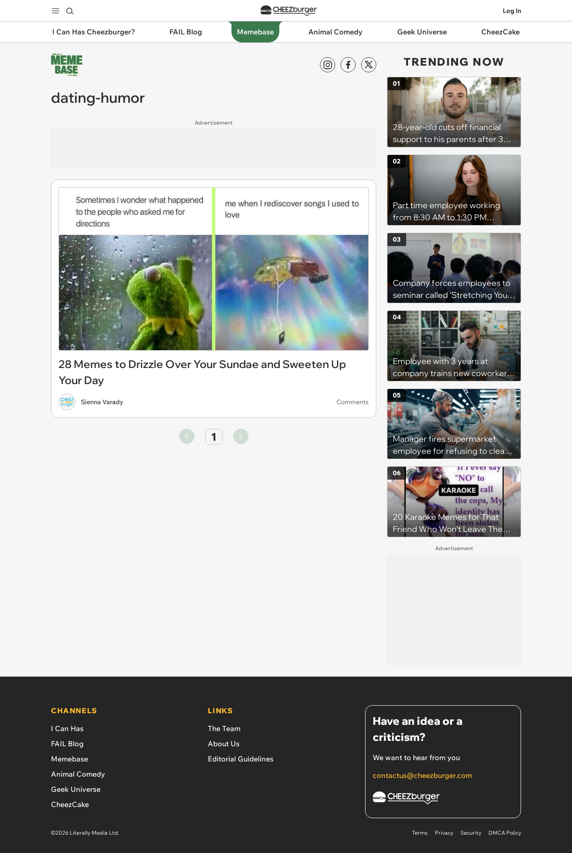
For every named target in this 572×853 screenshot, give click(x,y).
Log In (512, 11)
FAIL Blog (67, 743)
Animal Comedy (78, 773)
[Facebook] (348, 64)
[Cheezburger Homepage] (443, 799)
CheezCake (70, 804)
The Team (224, 728)
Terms (420, 832)
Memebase (69, 758)
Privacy (444, 832)
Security (470, 832)
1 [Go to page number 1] (214, 436)
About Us (224, 743)
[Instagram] (327, 64)
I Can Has (67, 728)
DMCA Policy (504, 832)
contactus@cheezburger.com (422, 775)
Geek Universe (76, 789)
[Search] (69, 10)
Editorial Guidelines (240, 758)
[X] (368, 64)
